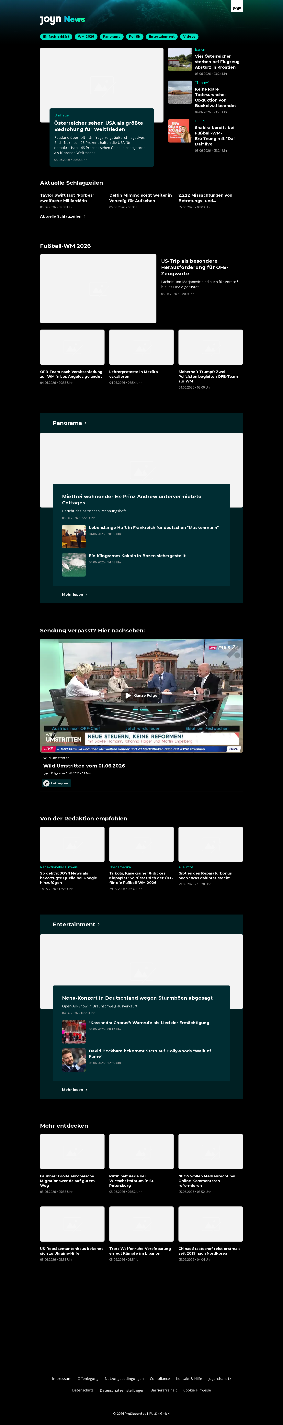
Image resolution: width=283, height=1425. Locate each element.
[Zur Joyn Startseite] (237, 6)
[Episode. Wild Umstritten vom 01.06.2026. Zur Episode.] (141, 707)
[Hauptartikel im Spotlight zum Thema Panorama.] (70, 422)
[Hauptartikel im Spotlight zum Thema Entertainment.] (76, 924)
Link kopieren (56, 783)
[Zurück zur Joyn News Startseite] (62, 20)
